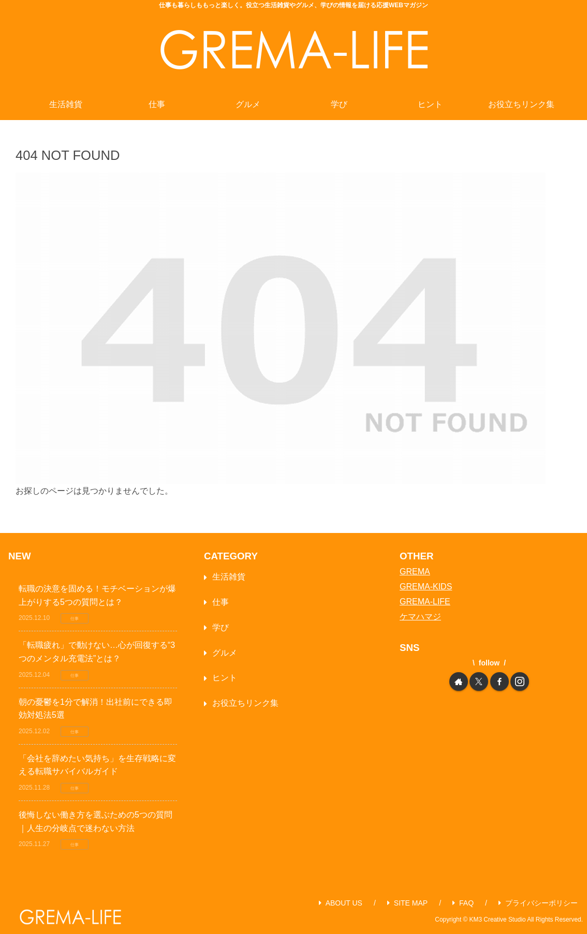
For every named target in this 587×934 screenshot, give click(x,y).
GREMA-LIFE (425, 601)
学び (220, 627)
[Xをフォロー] (478, 681)
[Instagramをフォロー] (519, 681)
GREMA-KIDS (426, 586)
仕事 (220, 602)
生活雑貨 (228, 576)
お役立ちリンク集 (245, 703)
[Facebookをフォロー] (499, 681)
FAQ (463, 903)
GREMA (415, 571)
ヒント (224, 677)
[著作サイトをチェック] (458, 681)
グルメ (224, 652)
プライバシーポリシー (538, 903)
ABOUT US (340, 903)
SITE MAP (407, 903)
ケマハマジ (420, 616)
